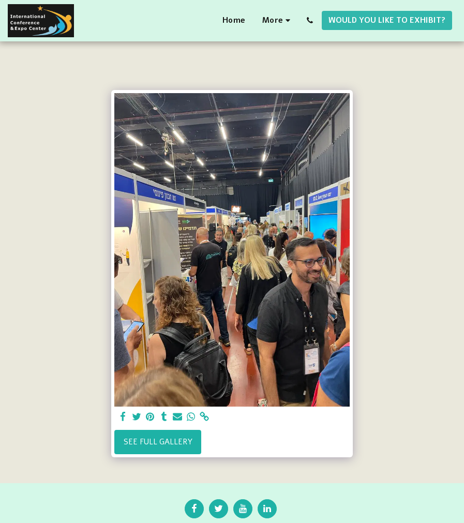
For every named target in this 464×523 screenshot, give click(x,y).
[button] (309, 20)
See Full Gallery (158, 442)
